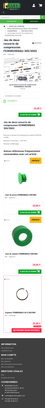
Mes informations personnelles (11, 364)
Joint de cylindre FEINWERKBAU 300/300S (21, 254)
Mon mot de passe (7, 367)
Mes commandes (7, 359)
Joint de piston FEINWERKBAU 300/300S (20, 195)
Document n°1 (12, 101)
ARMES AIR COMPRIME (16, 26)
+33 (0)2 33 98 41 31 (11, 401)
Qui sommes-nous (7, 348)
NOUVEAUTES (11, 21)
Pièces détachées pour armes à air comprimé (22, 28)
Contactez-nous (6, 351)
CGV (2, 375)
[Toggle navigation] (3, 12)
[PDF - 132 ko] (5, 102)
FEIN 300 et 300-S (27, 31)
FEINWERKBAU (12, 31)
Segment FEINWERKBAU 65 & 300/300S (20, 312)
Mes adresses (6, 361)
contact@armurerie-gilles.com (15, 396)
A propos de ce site (7, 378)
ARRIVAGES (34, 21)
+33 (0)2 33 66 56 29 (11, 399)
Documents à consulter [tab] (13, 96)
